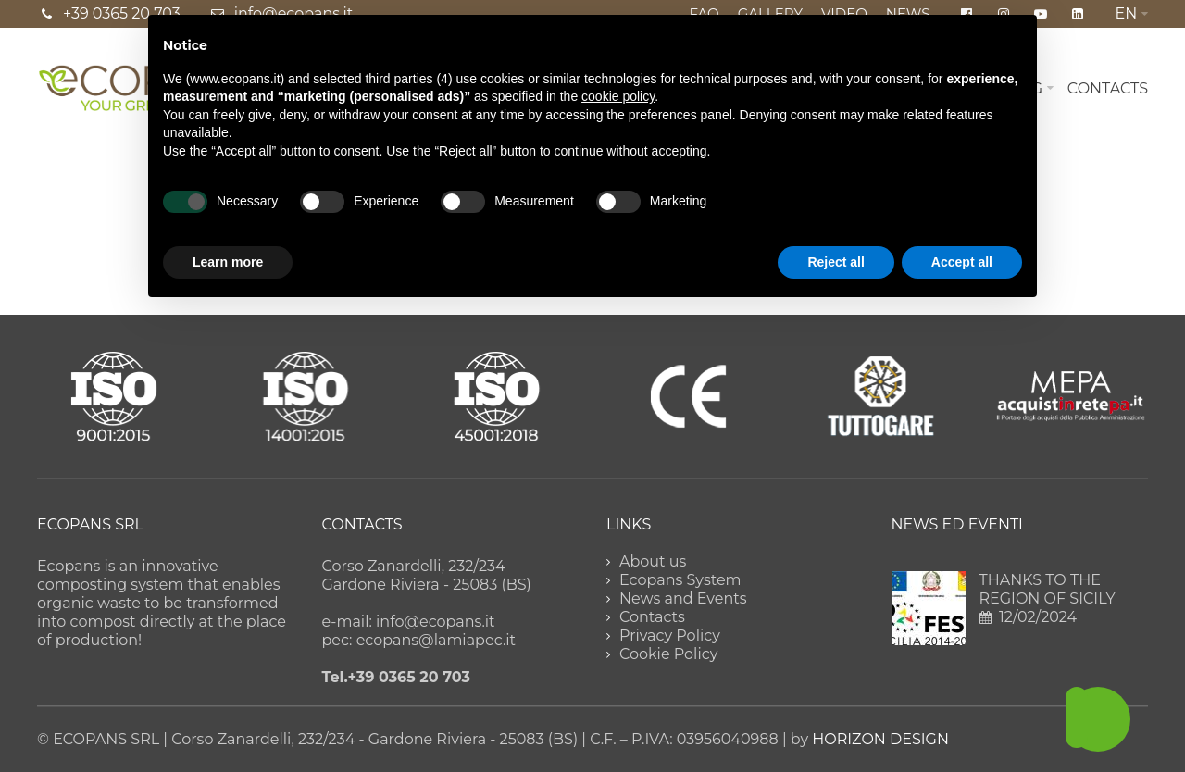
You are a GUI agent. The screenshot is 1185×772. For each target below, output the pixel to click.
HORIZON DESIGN (880, 739)
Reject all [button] (835, 262)
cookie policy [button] (618, 96)
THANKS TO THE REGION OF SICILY (1047, 589)
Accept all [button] (961, 262)
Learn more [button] (228, 262)
